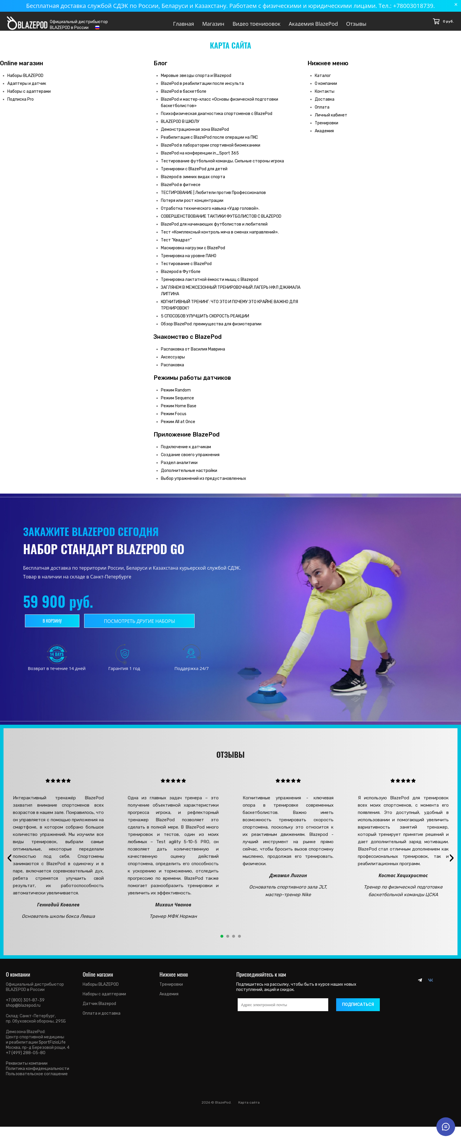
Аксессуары (173, 362)
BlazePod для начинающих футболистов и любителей (214, 229)
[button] (221, 941)
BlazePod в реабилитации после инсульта (202, 88)
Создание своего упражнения (190, 459)
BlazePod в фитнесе (180, 189)
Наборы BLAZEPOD (25, 80)
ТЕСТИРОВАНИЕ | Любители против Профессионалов (213, 197)
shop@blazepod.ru (23, 1010)
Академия (324, 135)
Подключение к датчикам (186, 451)
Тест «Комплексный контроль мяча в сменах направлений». (220, 237)
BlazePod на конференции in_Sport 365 (200, 158)
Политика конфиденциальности (37, 1073)
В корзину (57, 625)
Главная (183, 23)
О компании (326, 88)
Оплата (322, 112)
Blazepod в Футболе (180, 276)
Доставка (324, 104)
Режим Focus (173, 418)
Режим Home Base (178, 410)
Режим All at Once (178, 426)
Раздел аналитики (179, 467)
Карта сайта (249, 1107)
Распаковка (172, 369)
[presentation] (9, 863)
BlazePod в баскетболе (183, 96)
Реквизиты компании (26, 1068)
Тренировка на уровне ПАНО (188, 260)
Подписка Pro (20, 104)
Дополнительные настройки (189, 475)
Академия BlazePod (313, 23)
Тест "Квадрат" (176, 245)
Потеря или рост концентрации (192, 205)
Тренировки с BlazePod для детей (194, 173)
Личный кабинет (331, 120)
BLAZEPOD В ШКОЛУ (180, 126)
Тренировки (326, 128)
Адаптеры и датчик (26, 88)
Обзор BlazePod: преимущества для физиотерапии (211, 329)
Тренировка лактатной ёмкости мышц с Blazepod (209, 284)
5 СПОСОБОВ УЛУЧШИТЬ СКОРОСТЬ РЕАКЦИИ (205, 321)
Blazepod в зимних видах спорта (193, 181)
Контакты (324, 96)
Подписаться (358, 1009)
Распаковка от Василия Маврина (193, 354)
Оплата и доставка (101, 1018)
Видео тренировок (256, 23)
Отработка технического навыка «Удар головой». (210, 213)
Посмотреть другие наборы (150, 626)
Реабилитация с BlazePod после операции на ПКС (209, 142)
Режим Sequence (177, 403)
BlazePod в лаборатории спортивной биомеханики (210, 150)
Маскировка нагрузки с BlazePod (193, 252)
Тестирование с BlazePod (186, 268)
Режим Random (176, 395)
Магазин (213, 23)
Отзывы (356, 23)
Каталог (323, 80)
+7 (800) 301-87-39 (25, 1005)
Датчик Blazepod (99, 1008)
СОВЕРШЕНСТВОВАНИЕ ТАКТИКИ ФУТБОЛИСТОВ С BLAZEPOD (221, 221)
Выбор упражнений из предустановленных (203, 483)
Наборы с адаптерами (29, 96)
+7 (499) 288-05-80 (25, 1057)
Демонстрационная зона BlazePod (195, 134)
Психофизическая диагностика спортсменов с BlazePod (216, 118)
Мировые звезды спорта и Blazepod (196, 80)
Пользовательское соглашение (37, 1078)
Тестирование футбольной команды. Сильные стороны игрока (222, 166)
